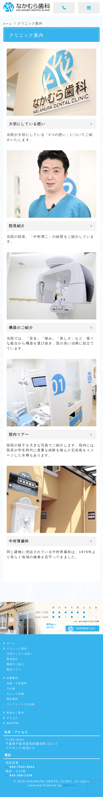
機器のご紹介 (15, 664)
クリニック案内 (17, 648)
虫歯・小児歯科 (17, 683)
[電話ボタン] (64, 7)
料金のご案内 (15, 712)
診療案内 (12, 678)
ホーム (11, 643)
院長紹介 (12, 659)
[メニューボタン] (89, 7)
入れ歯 (11, 688)
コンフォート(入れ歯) (21, 704)
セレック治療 (15, 693)
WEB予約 (13, 723)
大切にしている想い (20, 653)
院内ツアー (14, 669)
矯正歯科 (12, 698)
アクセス (12, 718)
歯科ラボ (69, 785)
